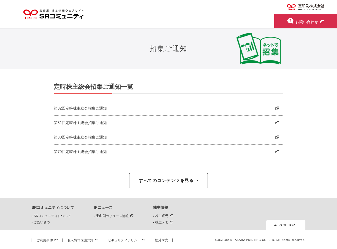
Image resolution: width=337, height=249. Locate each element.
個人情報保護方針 (80, 240)
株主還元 (161, 216)
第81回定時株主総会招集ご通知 (80, 123)
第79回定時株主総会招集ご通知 (80, 151)
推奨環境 (161, 240)
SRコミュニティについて (52, 216)
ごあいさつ (42, 222)
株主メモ (161, 222)
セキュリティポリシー (124, 240)
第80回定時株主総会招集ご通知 (80, 137)
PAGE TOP (286, 225)
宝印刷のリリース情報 (112, 216)
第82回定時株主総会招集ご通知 (80, 108)
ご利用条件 (45, 240)
